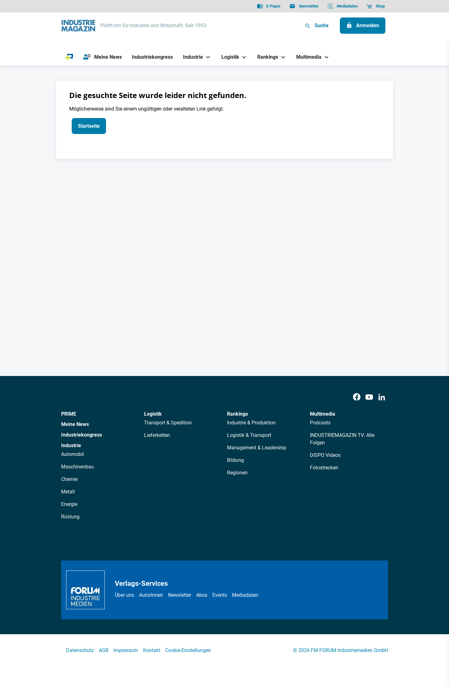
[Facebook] (356, 397)
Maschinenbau (77, 467)
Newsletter (179, 595)
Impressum (125, 650)
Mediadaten (245, 595)
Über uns (124, 595)
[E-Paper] (269, 6)
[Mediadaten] (342, 6)
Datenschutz (80, 650)
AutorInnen (151, 595)
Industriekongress (81, 435)
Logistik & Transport (249, 435)
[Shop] (375, 6)
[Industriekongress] (152, 57)
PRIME (68, 414)
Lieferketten (157, 435)
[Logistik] (228, 57)
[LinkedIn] (381, 397)
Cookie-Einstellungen (188, 650)
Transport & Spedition (168, 423)
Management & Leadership (256, 448)
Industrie (71, 445)
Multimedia (322, 414)
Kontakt (151, 650)
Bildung (235, 460)
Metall (68, 492)
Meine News (75, 424)
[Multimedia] (306, 57)
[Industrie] (191, 57)
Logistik (153, 414)
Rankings (237, 414)
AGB (104, 650)
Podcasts (320, 423)
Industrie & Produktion (251, 423)
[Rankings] (265, 57)
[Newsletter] (303, 6)
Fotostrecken (324, 468)
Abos (201, 595)
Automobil (72, 454)
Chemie (69, 479)
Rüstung (70, 517)
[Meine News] (102, 57)
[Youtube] (369, 397)
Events (219, 595)
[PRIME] (69, 57)
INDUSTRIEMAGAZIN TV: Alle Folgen (342, 439)
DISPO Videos (325, 455)
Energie (69, 504)
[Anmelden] (362, 25)
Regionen (237, 473)
